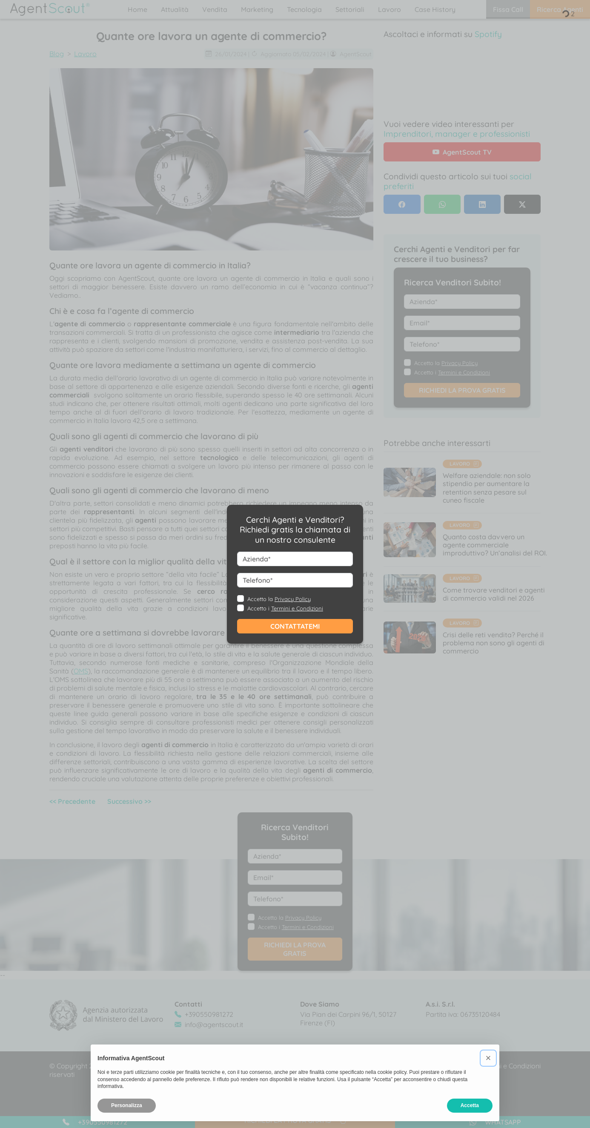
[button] (488, 1058)
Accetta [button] (470, 1105)
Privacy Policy (293, 599)
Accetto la (279, 599)
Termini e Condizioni (297, 608)
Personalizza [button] (126, 1105)
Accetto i (285, 608)
